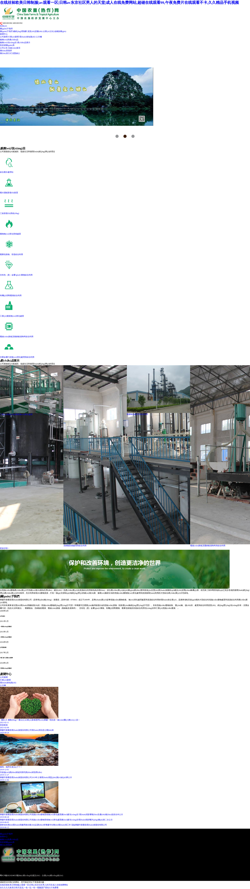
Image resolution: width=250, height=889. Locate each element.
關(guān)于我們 (6, 29)
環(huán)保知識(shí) (27, 37)
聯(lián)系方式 (6, 53)
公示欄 (39, 37)
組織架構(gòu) (60, 31)
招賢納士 (16, 53)
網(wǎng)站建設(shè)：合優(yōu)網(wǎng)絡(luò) (43, 875)
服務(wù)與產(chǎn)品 (9, 40)
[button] (117, 136)
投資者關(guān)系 (7, 45)
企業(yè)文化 (48, 31)
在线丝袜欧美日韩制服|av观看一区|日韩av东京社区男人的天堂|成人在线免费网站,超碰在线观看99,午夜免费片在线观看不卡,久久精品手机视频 (119, 2)
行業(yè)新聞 (13, 37)
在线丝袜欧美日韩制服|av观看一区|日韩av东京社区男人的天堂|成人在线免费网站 (34, 885)
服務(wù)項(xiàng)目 (8, 42)
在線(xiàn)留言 (14, 48)
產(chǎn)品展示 (23, 42)
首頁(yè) (3, 26)
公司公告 (4, 48)
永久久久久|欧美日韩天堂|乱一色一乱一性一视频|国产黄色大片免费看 (29, 887)
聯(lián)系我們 (6, 51)
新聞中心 (4, 34)
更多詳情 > (4, 548)
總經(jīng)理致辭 (20, 31)
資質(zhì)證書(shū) (35, 31)
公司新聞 (4, 37)
